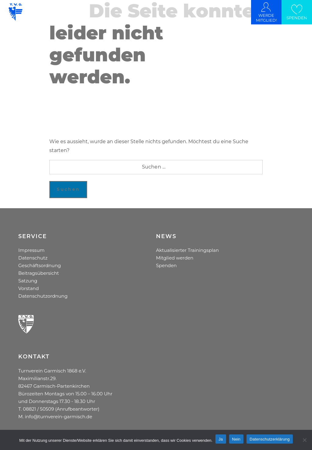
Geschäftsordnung (39, 265)
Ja (220, 439)
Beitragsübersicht (38, 273)
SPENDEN (296, 17)
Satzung (27, 281)
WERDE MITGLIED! (266, 18)
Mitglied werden (174, 258)
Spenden (166, 265)
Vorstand (28, 288)
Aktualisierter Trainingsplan (187, 250)
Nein (236, 439)
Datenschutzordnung (43, 296)
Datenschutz (33, 258)
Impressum (31, 250)
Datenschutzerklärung (269, 439)
